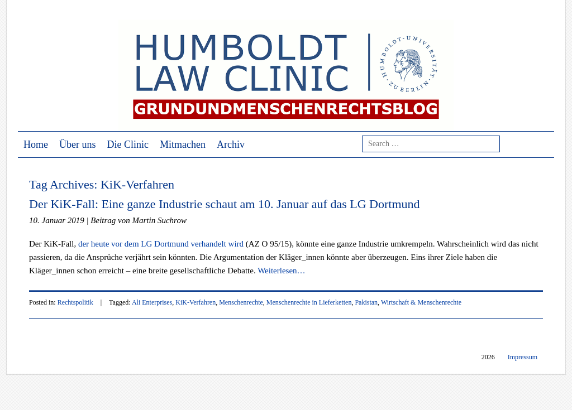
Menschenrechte (241, 302)
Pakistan (366, 302)
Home (35, 144)
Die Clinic (128, 144)
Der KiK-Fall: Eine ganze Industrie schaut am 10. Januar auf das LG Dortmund (224, 204)
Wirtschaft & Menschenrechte (421, 302)
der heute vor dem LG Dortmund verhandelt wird (161, 243)
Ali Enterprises (152, 302)
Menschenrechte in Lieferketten (309, 302)
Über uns (77, 144)
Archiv (231, 144)
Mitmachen (183, 144)
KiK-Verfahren (195, 302)
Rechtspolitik (75, 302)
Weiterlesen (281, 270)
